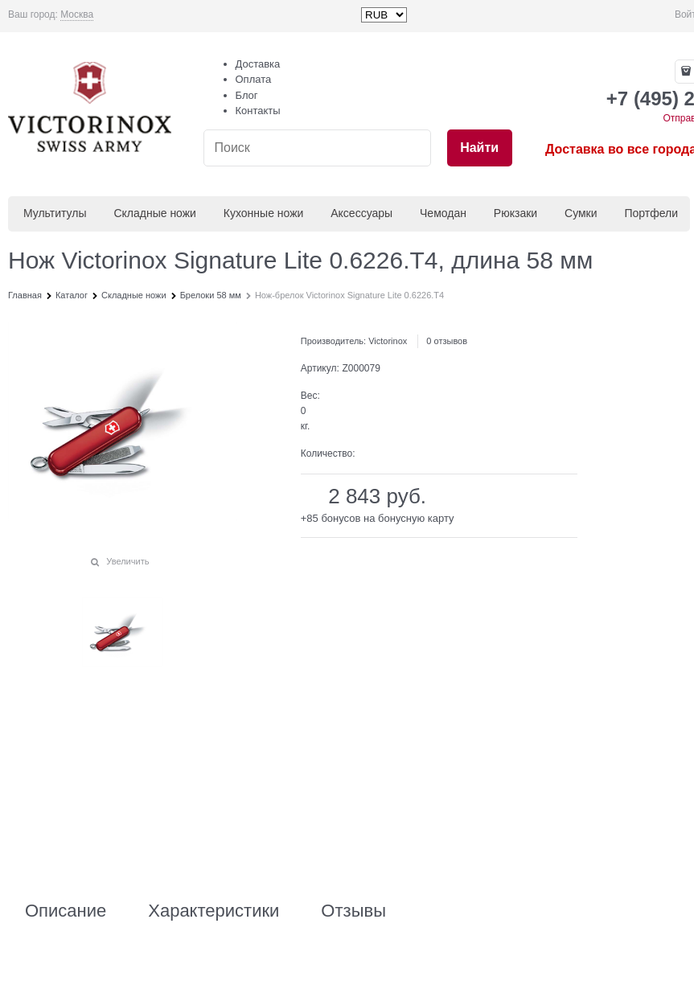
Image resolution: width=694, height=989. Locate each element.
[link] (76, 15)
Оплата (254, 79)
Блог (247, 95)
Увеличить (127, 561)
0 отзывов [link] (446, 341)
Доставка (258, 64)
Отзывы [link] (353, 911)
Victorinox (387, 341)
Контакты (258, 111)
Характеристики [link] (213, 911)
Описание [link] (65, 911)
